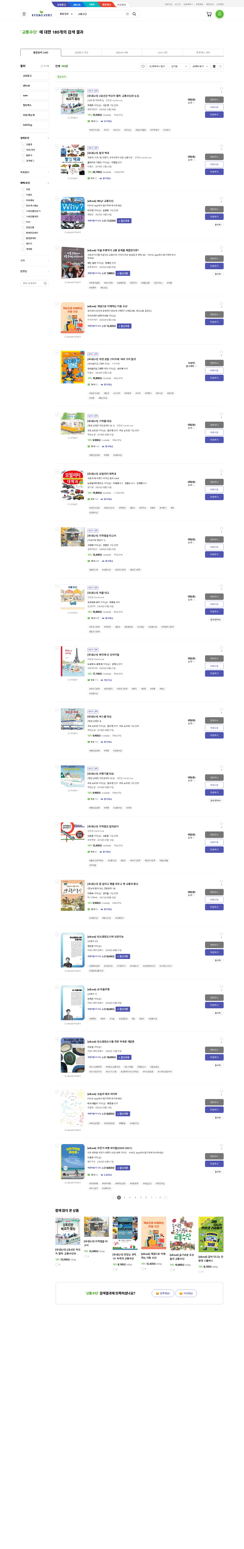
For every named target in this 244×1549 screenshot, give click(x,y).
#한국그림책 (135, 570)
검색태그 (30, 161)
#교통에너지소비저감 (129, 1072)
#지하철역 (154, 130)
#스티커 (116, 393)
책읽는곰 (91, 434)
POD (28, 222)
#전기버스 (158, 283)
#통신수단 (103, 398)
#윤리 (141, 1019)
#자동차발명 (94, 283)
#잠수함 (170, 393)
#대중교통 (145, 283)
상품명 (29, 144)
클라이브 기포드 (94, 162)
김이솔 (106, 893)
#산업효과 (123, 1019)
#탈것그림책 (94, 632)
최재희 (90, 105)
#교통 (91, 398)
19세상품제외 (32, 216)
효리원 (90, 487)
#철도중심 (154, 1067)
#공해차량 (121, 283)
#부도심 (127, 130)
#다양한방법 (109, 1123)
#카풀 (169, 283)
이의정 (90, 210)
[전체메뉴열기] (24, 14)
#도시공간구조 (95, 1072)
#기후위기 (121, 966)
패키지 (29, 243)
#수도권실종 (148, 1072)
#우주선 (142, 508)
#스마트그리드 (166, 966)
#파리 (134, 689)
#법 (133, 1019)
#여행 (106, 455)
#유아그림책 (120, 570)
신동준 (90, 836)
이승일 (90, 1047)
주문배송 (199, 4)
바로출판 (121, 4)
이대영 (116, 483)
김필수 (128, 483)
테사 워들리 (92, 1103)
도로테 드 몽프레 (95, 664)
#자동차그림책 (167, 627)
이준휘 (90, 1157)
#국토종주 (134, 1183)
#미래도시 (134, 966)
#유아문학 (108, 689)
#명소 (162, 689)
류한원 (110, 1103)
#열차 (152, 508)
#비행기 (148, 393)
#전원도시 (141, 1067)
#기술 (112, 1019)
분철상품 (30, 227)
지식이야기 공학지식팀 (97, 316)
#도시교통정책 (95, 1067)
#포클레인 (128, 627)
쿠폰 (28, 189)
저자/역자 (30, 150)
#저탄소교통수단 (113, 1067)
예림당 (90, 214)
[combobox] (65, 14)
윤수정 (110, 430)
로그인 (178, 4)
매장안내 (210, 4)
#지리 (106, 130)
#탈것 (106, 393)
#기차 (138, 393)
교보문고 (61, 4)
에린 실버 (91, 263)
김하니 (115, 664)
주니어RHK (92, 897)
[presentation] (41, 52)
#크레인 (140, 627)
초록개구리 (92, 267)
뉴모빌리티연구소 (95, 483)
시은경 (106, 105)
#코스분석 (93, 1188)
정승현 (90, 946)
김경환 (140, 483)
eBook (76, 4)
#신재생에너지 (149, 966)
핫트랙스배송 (32, 205)
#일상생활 (164, 860)
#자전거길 (160, 1183)
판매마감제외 (32, 233)
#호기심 (159, 393)
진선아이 (91, 606)
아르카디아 (92, 668)
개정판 (29, 249)
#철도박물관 (141, 130)
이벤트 (29, 195)
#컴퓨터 (92, 1019)
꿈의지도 (91, 1161)
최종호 (112, 602)
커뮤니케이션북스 (95, 950)
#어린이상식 (109, 508)
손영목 (106, 210)
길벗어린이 (92, 549)
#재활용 (122, 1123)
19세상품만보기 (33, 211)
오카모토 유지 (93, 602)
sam (92, 4)
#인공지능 (108, 966)
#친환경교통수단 (96, 971)
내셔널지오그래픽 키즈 (97, 368)
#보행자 (92, 288)
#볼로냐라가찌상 (96, 860)
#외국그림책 (122, 689)
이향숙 (90, 893)
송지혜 (120, 368)
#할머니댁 (93, 570)
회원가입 (168, 4)
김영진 (106, 545)
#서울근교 (147, 1183)
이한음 (114, 162)
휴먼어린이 (92, 109)
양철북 (90, 1107)
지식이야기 (92, 320)
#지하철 (92, 865)
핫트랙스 (106, 4)
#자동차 (127, 393)
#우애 (128, 808)
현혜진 (108, 263)
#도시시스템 (111, 1072)
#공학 (102, 1019)
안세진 (90, 999)
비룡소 (90, 166)
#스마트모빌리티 (165, 1072)
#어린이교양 (94, 130)
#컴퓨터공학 (94, 966)
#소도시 (116, 130)
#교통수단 (117, 455)
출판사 (29, 155)
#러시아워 (108, 283)
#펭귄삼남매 (94, 455)
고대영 (90, 545)
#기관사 (166, 130)
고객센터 (220, 4)
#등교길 (103, 288)
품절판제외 (31, 238)
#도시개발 (128, 1067)
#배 (172, 508)
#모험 (143, 689)
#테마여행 (106, 1183)
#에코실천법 (94, 1123)
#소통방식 (119, 918)
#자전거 (133, 283)
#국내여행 (93, 1183)
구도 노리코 (92, 430)
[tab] (40, 52)
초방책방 (91, 840)
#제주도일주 (120, 1183)
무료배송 (30, 200)
